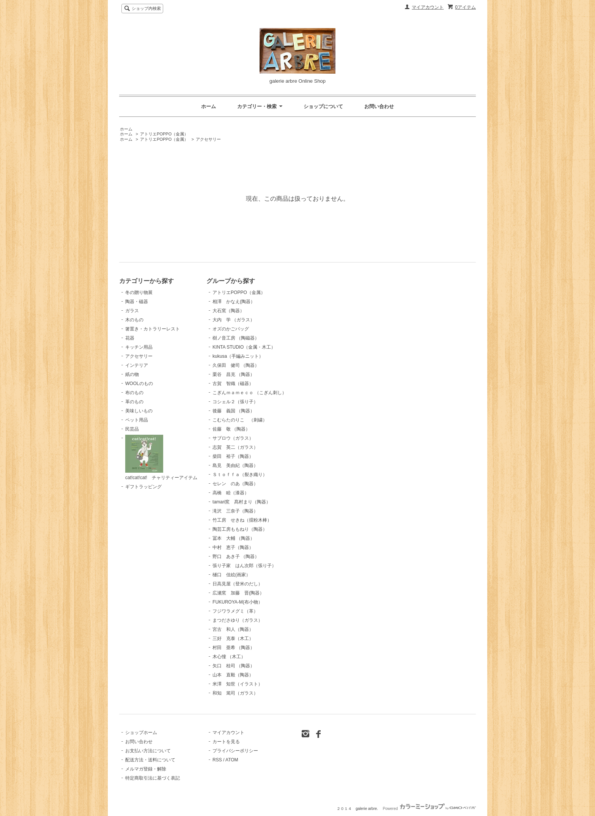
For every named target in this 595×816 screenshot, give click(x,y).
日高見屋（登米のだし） (237, 583)
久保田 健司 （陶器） (235, 365)
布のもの (134, 392)
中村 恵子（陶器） (232, 547)
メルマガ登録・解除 (145, 769)
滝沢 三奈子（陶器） (235, 511)
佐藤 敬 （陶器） (231, 429)
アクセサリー (208, 139)
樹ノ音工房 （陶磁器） (235, 338)
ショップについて (323, 106)
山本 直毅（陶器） (232, 675)
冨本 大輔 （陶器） (233, 538)
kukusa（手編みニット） (237, 356)
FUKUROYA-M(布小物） (237, 602)
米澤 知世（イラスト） (237, 684)
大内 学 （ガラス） (233, 319)
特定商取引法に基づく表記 (152, 778)
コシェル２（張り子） (235, 401)
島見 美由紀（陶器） (235, 465)
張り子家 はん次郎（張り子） (244, 565)
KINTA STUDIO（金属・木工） (243, 347)
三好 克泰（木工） (232, 638)
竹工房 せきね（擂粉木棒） (242, 520)
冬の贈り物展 (139, 292)
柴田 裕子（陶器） (232, 456)
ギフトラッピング (143, 486)
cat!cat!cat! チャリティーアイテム (161, 457)
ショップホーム (141, 732)
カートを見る (226, 741)
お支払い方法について (148, 750)
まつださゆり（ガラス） (237, 620)
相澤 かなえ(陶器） (233, 301)
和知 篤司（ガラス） (235, 693)
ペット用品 (136, 420)
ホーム (208, 106)
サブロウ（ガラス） (232, 438)
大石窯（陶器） (228, 310)
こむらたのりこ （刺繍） (239, 420)
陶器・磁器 (136, 301)
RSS (217, 760)
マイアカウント (428, 7)
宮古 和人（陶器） (232, 629)
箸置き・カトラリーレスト (152, 329)
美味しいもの (139, 411)
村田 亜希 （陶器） (233, 647)
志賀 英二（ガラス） (235, 447)
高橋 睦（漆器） (230, 492)
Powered (429, 809)
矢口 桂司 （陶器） (233, 665)
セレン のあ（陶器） (235, 483)
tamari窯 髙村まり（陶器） (241, 502)
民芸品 (132, 429)
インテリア (136, 365)
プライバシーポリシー (235, 750)
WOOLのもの (139, 383)
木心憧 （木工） (229, 656)
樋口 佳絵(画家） (231, 574)
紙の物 (132, 374)
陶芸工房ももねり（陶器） (239, 529)
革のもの (134, 401)
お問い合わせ (379, 106)
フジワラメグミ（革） (235, 611)
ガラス (132, 310)
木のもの (134, 319)
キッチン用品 (139, 347)
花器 (129, 338)
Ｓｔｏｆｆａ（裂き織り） (239, 474)
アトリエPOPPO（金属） (164, 134)
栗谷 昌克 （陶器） (233, 374)
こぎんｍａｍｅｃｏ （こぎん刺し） (249, 392)
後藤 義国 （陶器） (233, 411)
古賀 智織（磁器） (232, 383)
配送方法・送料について (150, 760)
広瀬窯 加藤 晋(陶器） (238, 593)
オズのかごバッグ (230, 329)
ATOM (231, 760)
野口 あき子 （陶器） (235, 556)
